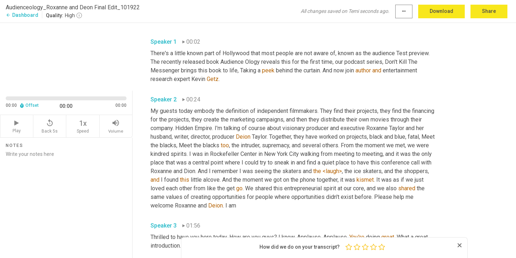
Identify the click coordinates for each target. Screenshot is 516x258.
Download (441, 11)
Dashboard (22, 15)
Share (489, 11)
